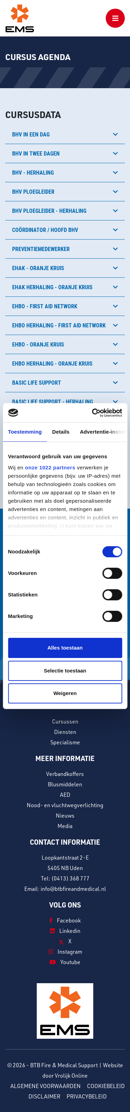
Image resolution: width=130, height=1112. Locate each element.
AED (65, 794)
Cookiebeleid (106, 1085)
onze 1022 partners (50, 467)
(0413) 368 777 (70, 878)
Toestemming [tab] (25, 432)
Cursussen (65, 721)
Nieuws (65, 815)
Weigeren (65, 693)
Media (65, 825)
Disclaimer (44, 1096)
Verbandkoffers (65, 773)
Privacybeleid (87, 1096)
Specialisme (65, 742)
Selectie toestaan (65, 671)
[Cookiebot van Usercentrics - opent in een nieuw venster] (92, 412)
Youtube (65, 962)
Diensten (65, 731)
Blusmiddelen (65, 784)
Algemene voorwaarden (45, 1085)
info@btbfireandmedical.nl (73, 888)
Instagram (65, 951)
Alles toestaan (65, 648)
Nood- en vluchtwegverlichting (65, 805)
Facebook (65, 920)
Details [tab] (61, 432)
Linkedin (65, 930)
